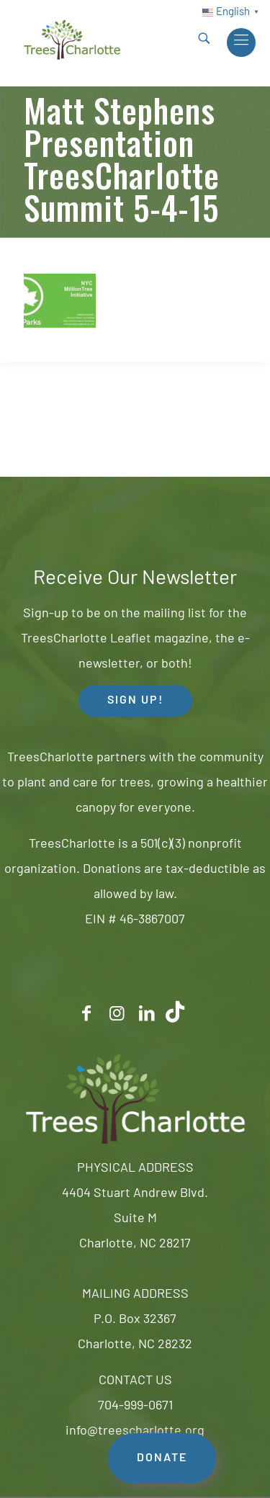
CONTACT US (135, 1381)
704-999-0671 (135, 1406)
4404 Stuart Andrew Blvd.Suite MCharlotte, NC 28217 (135, 1219)
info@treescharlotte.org (135, 1431)
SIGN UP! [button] (135, 701)
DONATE (162, 1458)
